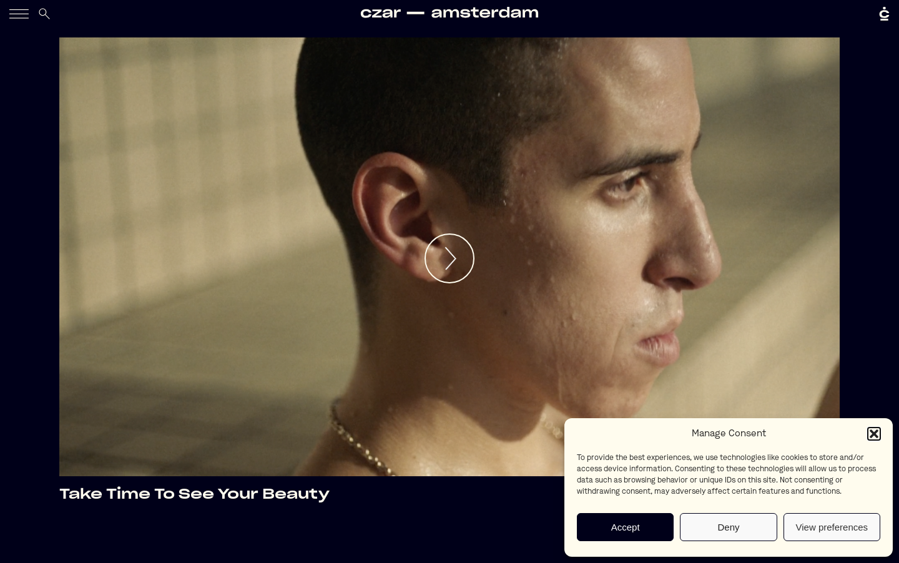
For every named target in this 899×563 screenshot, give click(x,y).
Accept (625, 527)
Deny (728, 527)
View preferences (832, 527)
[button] (874, 434)
